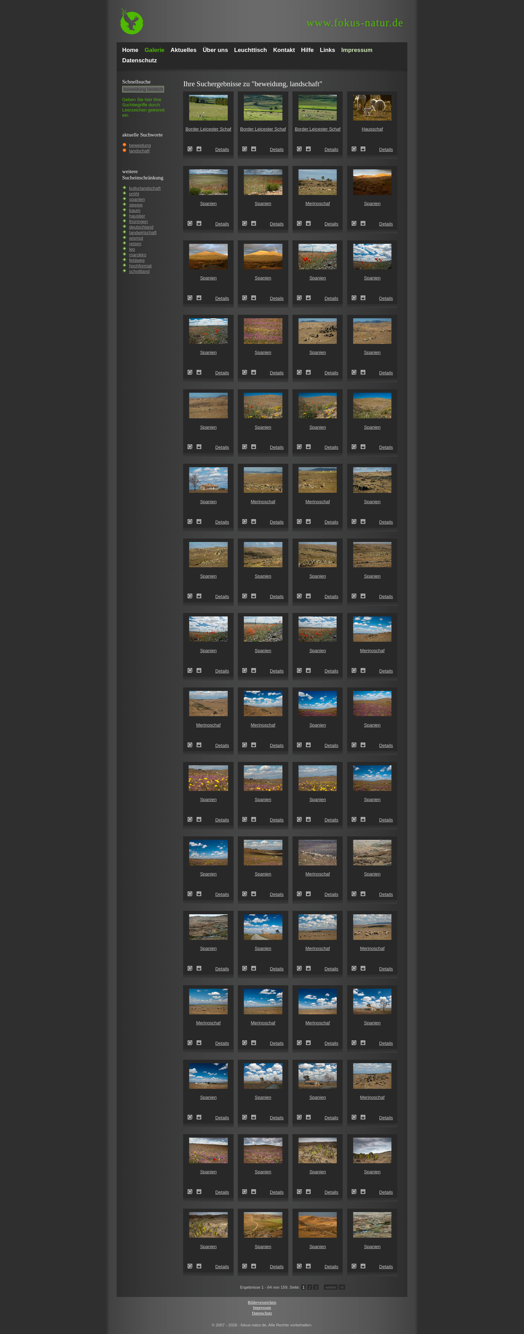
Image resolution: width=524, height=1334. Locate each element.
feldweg (137, 260)
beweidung (140, 145)
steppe (136, 204)
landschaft (139, 150)
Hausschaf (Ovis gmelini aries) (356, 148)
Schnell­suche (136, 82)
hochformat (140, 265)
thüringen (138, 221)
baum (135, 210)
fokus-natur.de (355, 23)
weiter (330, 1287)
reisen (135, 243)
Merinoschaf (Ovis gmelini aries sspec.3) (301, 223)
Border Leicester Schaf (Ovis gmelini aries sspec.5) (192, 148)
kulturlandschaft (145, 188)
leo (132, 249)
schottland (139, 271)
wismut (136, 238)
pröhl (134, 193)
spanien (137, 199)
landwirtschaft (142, 232)
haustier (137, 216)
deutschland (141, 227)
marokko (137, 254)
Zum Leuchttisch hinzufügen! (199, 148)
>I (342, 1287)
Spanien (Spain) (192, 223)
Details (222, 149)
